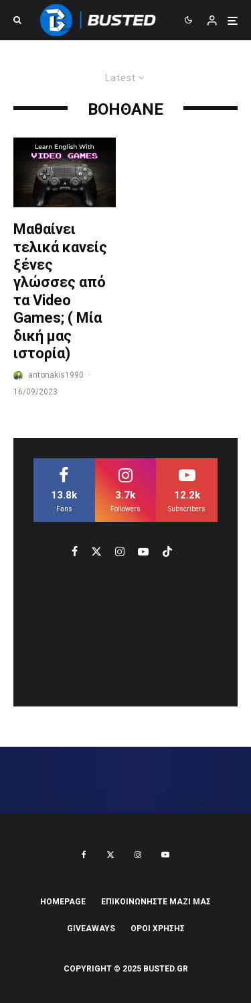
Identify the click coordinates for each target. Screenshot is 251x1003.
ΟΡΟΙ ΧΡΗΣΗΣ (158, 928)
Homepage (63, 901)
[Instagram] (137, 855)
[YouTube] (165, 855)
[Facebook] (84, 855)
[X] (110, 855)
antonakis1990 (56, 375)
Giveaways (91, 928)
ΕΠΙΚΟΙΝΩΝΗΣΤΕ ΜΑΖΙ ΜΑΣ (156, 901)
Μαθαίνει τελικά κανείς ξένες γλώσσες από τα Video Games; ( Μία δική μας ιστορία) (60, 291)
